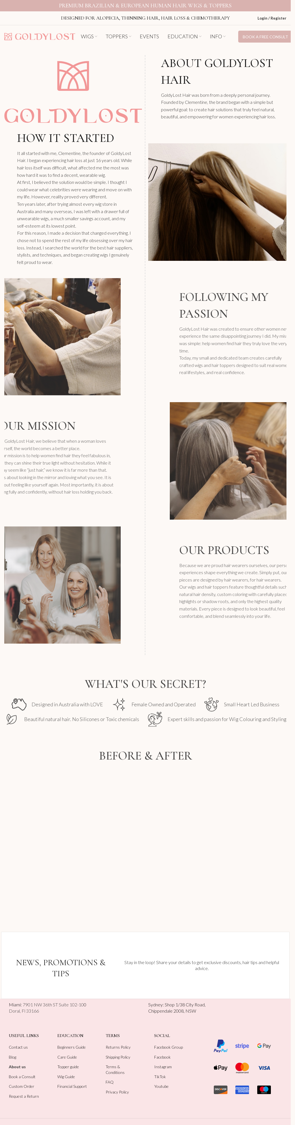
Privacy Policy (117, 1086)
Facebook (162, 1051)
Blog (12, 1051)
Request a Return (24, 1090)
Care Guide (67, 1051)
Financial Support (72, 1080)
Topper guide (68, 1061)
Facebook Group (168, 1041)
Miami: (46, 999)
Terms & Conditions (115, 1064)
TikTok (160, 1071)
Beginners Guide (71, 1041)
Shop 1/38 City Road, (185, 999)
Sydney (155, 999)
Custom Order (21, 1080)
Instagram (163, 1061)
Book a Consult (22, 1071)
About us (17, 1061)
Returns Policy (118, 1041)
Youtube (161, 1080)
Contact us (18, 1041)
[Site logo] (39, 30)
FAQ (110, 1076)
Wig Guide (66, 1071)
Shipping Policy (118, 1051)
